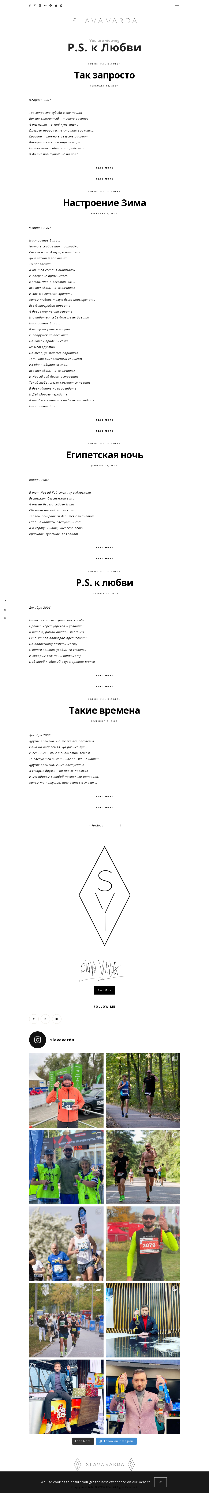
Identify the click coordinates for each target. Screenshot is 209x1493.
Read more (104, 990)
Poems (93, 63)
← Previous (95, 825)
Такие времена (104, 710)
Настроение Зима (104, 202)
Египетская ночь (104, 454)
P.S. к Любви (110, 63)
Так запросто (104, 75)
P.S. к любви (104, 582)
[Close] (160, 1482)
